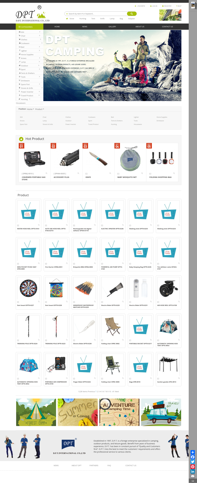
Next (117, 391)
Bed (112, 117)
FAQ (109, 465)
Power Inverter (71, 124)
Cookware (91, 117)
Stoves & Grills (48, 124)
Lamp (112, 18)
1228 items (83, 391)
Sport (90, 121)
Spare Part (23, 124)
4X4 (21, 117)
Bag (121, 18)
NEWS (84, 26)
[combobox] (100, 13)
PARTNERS (94, 465)
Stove (72, 18)
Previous (91, 391)
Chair (45, 117)
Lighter (136, 117)
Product (38, 109)
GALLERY (112, 26)
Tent (93, 18)
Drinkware (160, 121)
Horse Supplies (162, 117)
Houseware (138, 124)
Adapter (131, 18)
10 (110, 391)
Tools (136, 121)
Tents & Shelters (117, 121)
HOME (57, 26)
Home (30, 109)
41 (113, 391)
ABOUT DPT (76, 465)
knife (102, 18)
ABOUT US (140, 26)
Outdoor (69, 121)
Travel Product (93, 124)
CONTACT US (167, 26)
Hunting (82, 18)
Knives (22, 121)
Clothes (68, 117)
